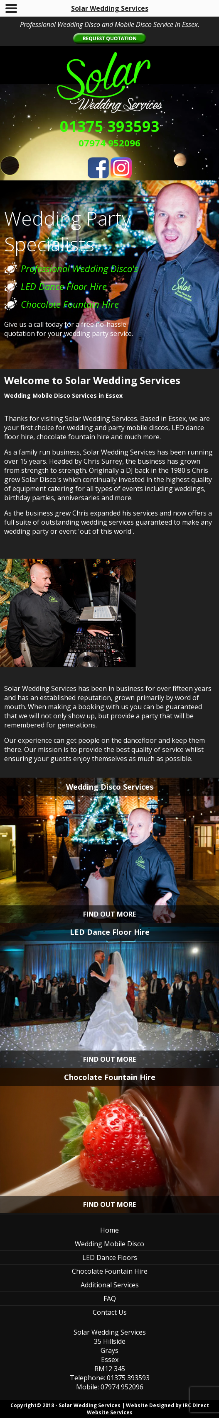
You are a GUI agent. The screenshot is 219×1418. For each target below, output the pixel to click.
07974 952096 (109, 142)
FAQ (109, 1298)
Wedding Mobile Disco (109, 1243)
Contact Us (110, 1312)
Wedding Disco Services (109, 787)
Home (109, 1230)
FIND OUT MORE (109, 914)
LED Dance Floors (109, 1257)
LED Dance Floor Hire (110, 932)
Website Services (110, 1412)
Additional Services (110, 1284)
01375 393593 (110, 126)
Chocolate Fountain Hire (109, 1077)
